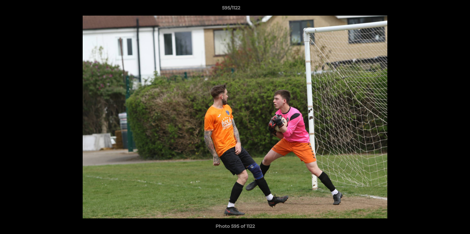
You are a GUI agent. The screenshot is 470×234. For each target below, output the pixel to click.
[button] (443, 9)
